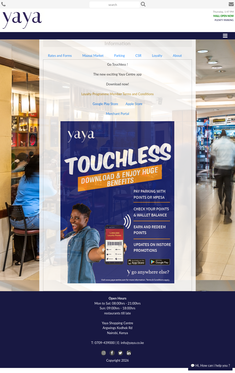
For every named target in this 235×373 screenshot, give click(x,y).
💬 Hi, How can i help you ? (210, 365)
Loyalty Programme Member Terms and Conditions (117, 94)
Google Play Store (105, 104)
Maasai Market (93, 56)
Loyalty (157, 56)
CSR (139, 56)
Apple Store (133, 104)
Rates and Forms (60, 56)
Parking (119, 56)
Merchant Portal (117, 114)
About (177, 56)
